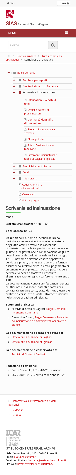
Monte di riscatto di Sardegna (38, 86)
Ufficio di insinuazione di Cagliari (32, 337)
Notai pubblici (34, 139)
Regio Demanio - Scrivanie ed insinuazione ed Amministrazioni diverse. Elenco (40, 320)
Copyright (16, 409)
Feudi (24, 172)
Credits (15, 414)
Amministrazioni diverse (35, 166)
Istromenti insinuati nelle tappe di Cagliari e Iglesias (40, 156)
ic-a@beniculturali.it (24, 457)
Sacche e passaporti (33, 80)
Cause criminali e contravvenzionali (30, 186)
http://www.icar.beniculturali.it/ (35, 464)
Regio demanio (24, 72)
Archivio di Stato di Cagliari (28, 354)
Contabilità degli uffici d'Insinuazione (38, 121)
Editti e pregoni (29, 200)
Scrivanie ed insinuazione (37, 92)
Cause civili (27, 194)
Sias (10, 3)
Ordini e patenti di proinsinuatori (36, 111)
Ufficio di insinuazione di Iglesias (32, 342)
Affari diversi (28, 178)
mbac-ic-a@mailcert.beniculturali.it (46, 460)
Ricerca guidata (26, 56)
